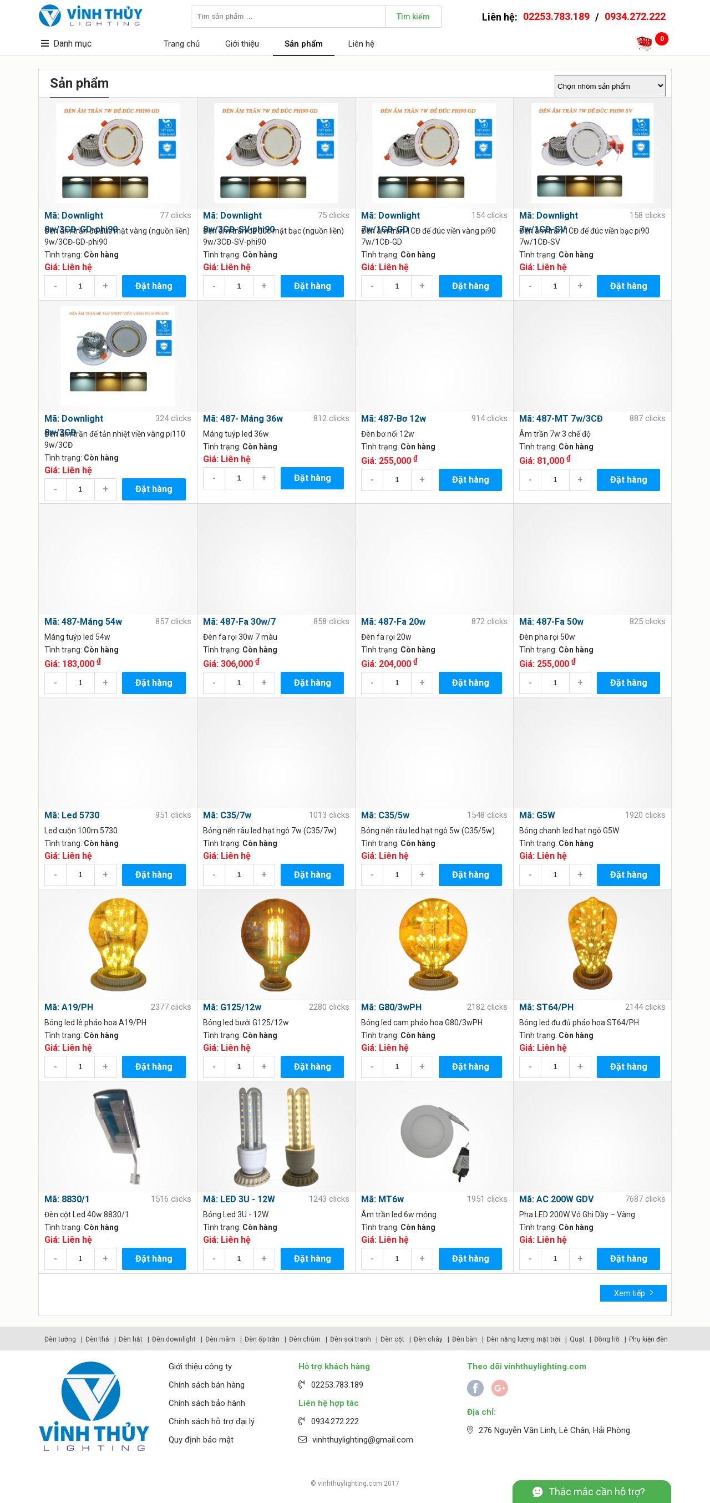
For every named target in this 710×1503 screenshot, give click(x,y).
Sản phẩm (304, 44)
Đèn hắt (131, 1339)
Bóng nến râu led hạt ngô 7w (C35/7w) (270, 830)
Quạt (577, 1339)
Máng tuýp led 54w (77, 636)
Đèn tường (60, 1339)
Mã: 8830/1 (67, 1199)
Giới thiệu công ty (200, 1367)
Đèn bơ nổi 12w (387, 433)
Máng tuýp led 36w (236, 433)
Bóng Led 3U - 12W (235, 1214)
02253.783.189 (556, 16)
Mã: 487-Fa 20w (393, 621)
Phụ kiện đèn (648, 1339)
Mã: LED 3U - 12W (239, 1199)
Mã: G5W (537, 815)
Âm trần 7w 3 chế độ (555, 433)
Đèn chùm (305, 1339)
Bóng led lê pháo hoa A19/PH (95, 1022)
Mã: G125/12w (232, 1007)
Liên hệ (361, 44)
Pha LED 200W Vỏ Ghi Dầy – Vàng (577, 1214)
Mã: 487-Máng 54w (83, 621)
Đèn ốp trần (262, 1339)
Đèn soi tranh (350, 1339)
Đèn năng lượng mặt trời (523, 1339)
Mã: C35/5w (385, 815)
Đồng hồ (607, 1339)
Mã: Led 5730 (71, 815)
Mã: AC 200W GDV (556, 1199)
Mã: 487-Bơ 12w (393, 418)
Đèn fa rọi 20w (386, 636)
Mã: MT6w (382, 1199)
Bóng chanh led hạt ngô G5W (569, 830)
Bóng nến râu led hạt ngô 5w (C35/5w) (428, 830)
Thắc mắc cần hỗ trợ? (597, 1491)
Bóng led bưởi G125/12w (246, 1022)
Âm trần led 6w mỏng (399, 1214)
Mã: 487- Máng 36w (243, 418)
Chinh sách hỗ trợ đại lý (212, 1421)
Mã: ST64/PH (546, 1007)
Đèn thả (97, 1339)
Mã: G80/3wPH (391, 1007)
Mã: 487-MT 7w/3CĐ (561, 418)
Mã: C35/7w (227, 815)
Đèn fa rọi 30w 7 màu (240, 636)
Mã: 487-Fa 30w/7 (239, 621)
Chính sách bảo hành (207, 1403)
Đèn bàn (464, 1339)
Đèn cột (392, 1339)
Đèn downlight (174, 1339)
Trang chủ (182, 44)
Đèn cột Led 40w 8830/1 (86, 1214)
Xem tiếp (633, 1292)
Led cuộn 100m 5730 (81, 830)
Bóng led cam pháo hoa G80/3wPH (422, 1022)
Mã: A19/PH (68, 1007)
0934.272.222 (635, 16)
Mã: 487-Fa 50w (551, 621)
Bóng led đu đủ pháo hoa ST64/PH (579, 1022)
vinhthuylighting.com (350, 1483)
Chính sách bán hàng (207, 1385)
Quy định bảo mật (201, 1440)
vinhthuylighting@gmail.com (362, 1440)
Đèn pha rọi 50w (547, 636)
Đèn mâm (220, 1339)
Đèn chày (428, 1339)
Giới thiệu (242, 44)
